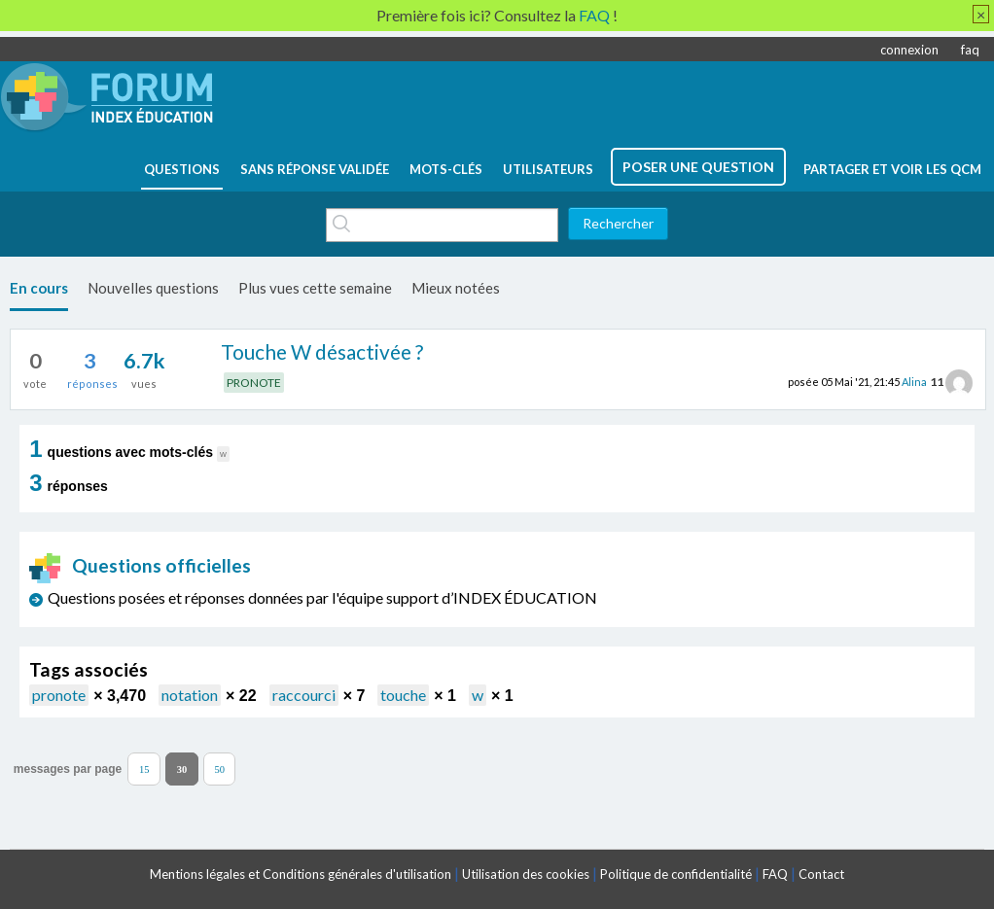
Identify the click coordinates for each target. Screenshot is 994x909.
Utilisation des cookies (525, 874)
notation (189, 694)
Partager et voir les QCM (892, 169)
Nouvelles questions (153, 288)
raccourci (304, 694)
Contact (821, 874)
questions (182, 169)
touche (403, 694)
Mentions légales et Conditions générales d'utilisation (300, 874)
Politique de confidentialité (676, 874)
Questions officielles (140, 565)
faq (970, 49)
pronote (59, 694)
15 (144, 768)
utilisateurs (548, 169)
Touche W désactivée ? (322, 351)
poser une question (698, 166)
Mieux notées (455, 288)
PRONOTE (254, 382)
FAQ (775, 874)
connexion (909, 49)
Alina (914, 381)
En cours (39, 288)
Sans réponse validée (314, 169)
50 (219, 768)
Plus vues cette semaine (315, 288)
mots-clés (445, 169)
